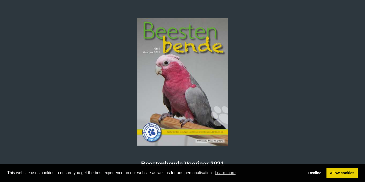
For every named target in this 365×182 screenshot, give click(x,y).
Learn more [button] (225, 173)
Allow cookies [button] (342, 173)
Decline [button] (314, 173)
